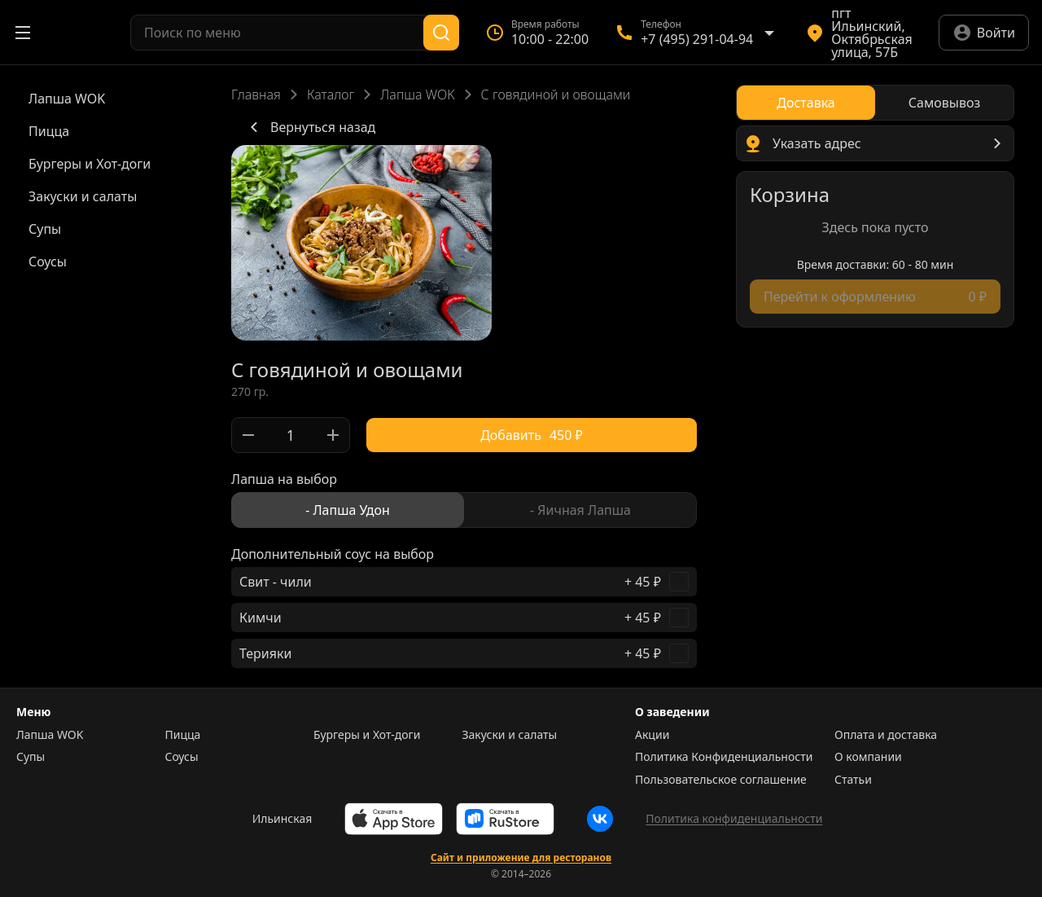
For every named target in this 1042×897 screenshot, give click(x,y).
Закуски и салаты (510, 735)
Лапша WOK (417, 94)
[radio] (347, 510)
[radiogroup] (464, 510)
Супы (30, 757)
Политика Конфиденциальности (723, 757)
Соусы (182, 757)
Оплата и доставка (885, 735)
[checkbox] (464, 581)
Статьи (853, 779)
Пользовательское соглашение (721, 779)
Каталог (330, 94)
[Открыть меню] (23, 33)
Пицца (183, 735)
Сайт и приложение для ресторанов (521, 857)
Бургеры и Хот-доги (366, 735)
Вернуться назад (309, 127)
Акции (652, 735)
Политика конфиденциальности (734, 818)
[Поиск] (441, 33)
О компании (868, 757)
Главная (256, 94)
